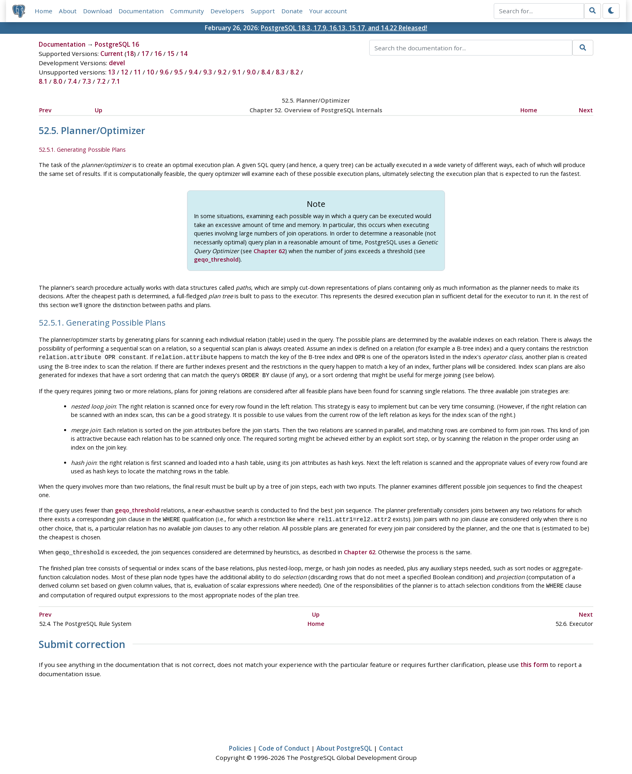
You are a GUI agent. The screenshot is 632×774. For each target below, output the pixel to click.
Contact (391, 744)
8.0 (57, 82)
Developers (227, 11)
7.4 (72, 82)
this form (534, 661)
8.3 (280, 72)
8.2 (294, 72)
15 (171, 54)
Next (586, 110)
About (68, 11)
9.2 (222, 72)
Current (111, 54)
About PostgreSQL (344, 744)
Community (187, 11)
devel (117, 63)
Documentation (141, 11)
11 (137, 72)
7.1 (115, 82)
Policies (240, 744)
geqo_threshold (216, 259)
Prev (45, 110)
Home (43, 11)
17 (145, 54)
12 (124, 72)
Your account (328, 11)
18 (130, 54)
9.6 (164, 72)
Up (98, 110)
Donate (292, 11)
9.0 (251, 72)
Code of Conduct (284, 744)
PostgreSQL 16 (117, 45)
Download (97, 11)
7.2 (101, 82)
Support (263, 11)
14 (183, 54)
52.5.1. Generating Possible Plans (82, 150)
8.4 (265, 72)
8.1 (43, 82)
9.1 (236, 72)
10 (150, 72)
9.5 (178, 72)
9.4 (193, 72)
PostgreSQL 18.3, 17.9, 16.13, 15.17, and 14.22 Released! (344, 28)
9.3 (207, 72)
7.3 (86, 82)
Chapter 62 (269, 251)
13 (111, 72)
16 (158, 54)
